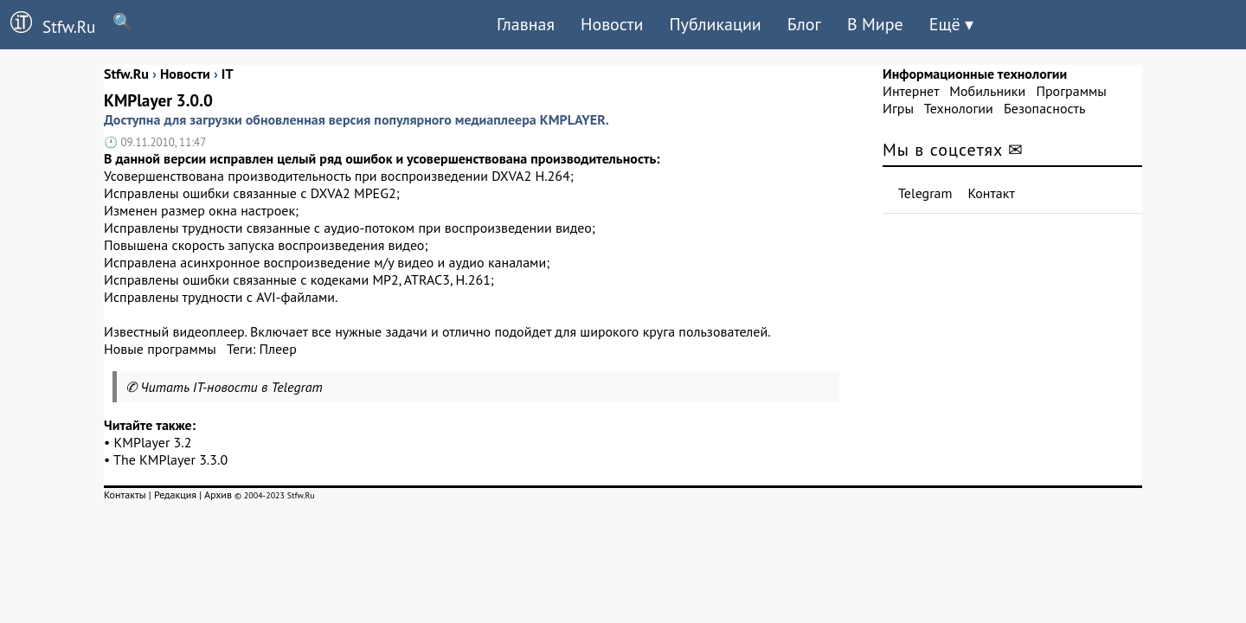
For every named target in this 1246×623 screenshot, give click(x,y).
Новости (612, 24)
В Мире (875, 24)
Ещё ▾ (951, 24)
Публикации (715, 24)
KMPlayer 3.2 (153, 442)
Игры (898, 108)
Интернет (911, 91)
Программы (1071, 91)
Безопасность (1044, 108)
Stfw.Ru (47, 24)
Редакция (175, 494)
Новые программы (160, 348)
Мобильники (987, 91)
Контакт (991, 193)
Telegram (925, 193)
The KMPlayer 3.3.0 (170, 459)
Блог (804, 24)
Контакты (125, 494)
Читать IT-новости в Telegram (231, 386)
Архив (218, 494)
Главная (526, 24)
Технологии (958, 108)
